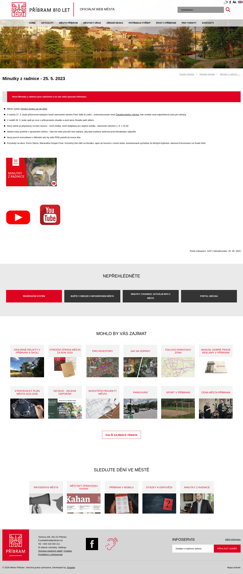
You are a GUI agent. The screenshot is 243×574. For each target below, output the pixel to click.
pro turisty (189, 23)
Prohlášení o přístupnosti (50, 554)
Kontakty (208, 23)
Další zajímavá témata (121, 434)
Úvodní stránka (186, 74)
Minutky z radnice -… (230, 74)
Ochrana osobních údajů (50, 551)
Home (32, 23)
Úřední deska (114, 23)
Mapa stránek (234, 567)
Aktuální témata (207, 74)
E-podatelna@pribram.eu (50, 540)
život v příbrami (166, 23)
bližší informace (232, 539)
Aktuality (47, 23)
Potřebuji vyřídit (140, 23)
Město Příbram (68, 23)
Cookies (68, 551)
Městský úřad (92, 23)
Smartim (71, 567)
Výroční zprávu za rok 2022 (34, 109)
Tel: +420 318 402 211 (49, 544)
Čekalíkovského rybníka (127, 114)
